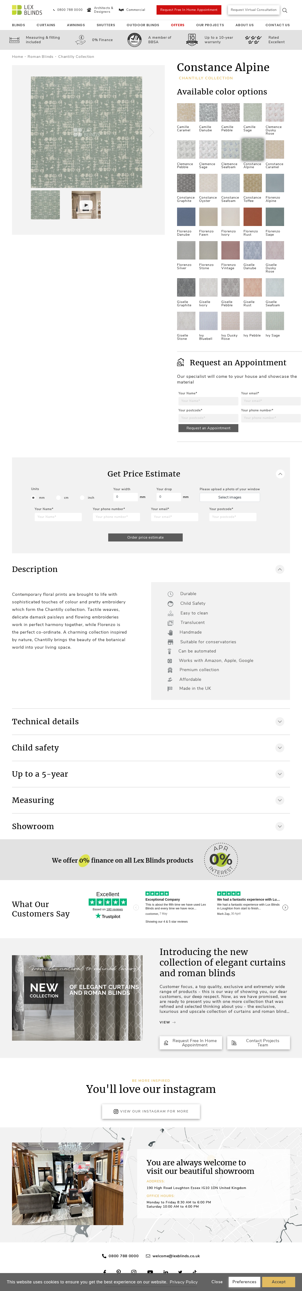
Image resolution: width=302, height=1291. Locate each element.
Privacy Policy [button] (184, 1282)
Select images (229, 497)
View (167, 1022)
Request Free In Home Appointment (189, 10)
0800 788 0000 (124, 1256)
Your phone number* (257, 410)
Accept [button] (279, 1282)
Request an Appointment (208, 428)
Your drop (164, 489)
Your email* (250, 393)
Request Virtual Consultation (254, 10)
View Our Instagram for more (151, 1111)
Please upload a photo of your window (230, 489)
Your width (121, 489)
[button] (150, 132)
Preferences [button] (244, 1282)
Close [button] (217, 1282)
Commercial (131, 10)
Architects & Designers (99, 10)
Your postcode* (190, 410)
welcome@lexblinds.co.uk (176, 1256)
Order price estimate (145, 537)
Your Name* (187, 393)
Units (35, 489)
